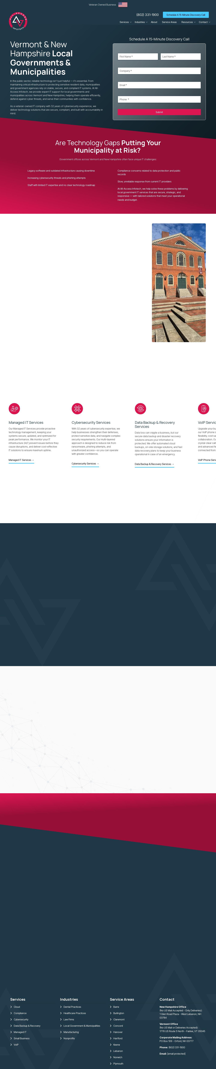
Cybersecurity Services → (85, 463)
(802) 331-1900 (147, 15)
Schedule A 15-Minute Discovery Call (185, 14)
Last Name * (167, 50)
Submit (159, 112)
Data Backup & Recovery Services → (154, 464)
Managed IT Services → (21, 459)
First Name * (124, 50)
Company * (124, 64)
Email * (121, 78)
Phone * (122, 92)
